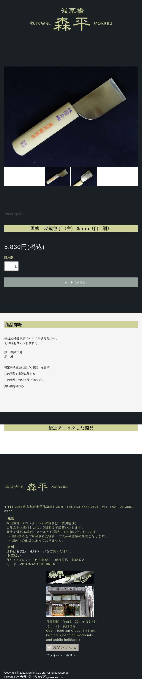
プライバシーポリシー (62, 655)
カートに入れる (71, 282)
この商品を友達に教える (19, 373)
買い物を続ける (14, 386)
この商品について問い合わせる (24, 379)
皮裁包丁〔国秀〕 (13, 214)
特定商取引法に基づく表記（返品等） (28, 367)
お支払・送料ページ (31, 551)
